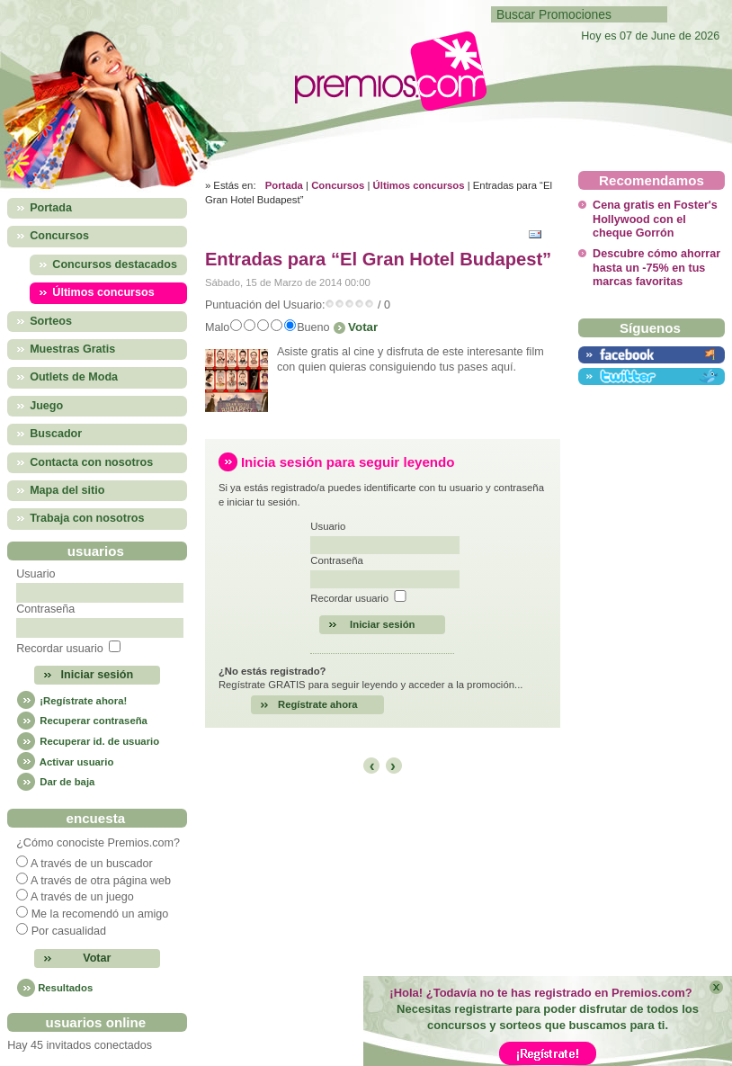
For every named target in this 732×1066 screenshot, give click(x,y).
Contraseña (45, 609)
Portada (284, 185)
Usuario (35, 574)
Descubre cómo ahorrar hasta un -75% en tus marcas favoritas (656, 267)
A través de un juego (82, 897)
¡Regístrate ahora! (71, 700)
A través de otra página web (101, 880)
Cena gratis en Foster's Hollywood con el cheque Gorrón (655, 219)
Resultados (65, 987)
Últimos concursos (419, 185)
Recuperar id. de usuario (87, 741)
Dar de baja (55, 781)
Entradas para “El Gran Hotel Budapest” (378, 259)
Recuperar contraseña (81, 720)
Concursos (337, 185)
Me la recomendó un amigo (100, 914)
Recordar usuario (59, 648)
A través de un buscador (92, 863)
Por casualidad (68, 931)
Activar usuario (64, 762)
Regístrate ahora (318, 704)
